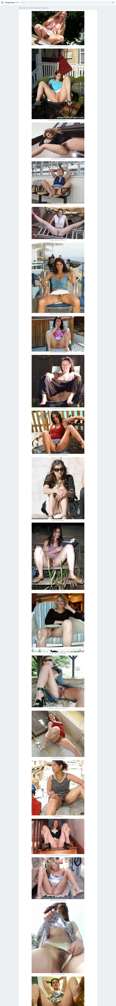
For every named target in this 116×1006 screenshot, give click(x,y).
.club (12, 2)
